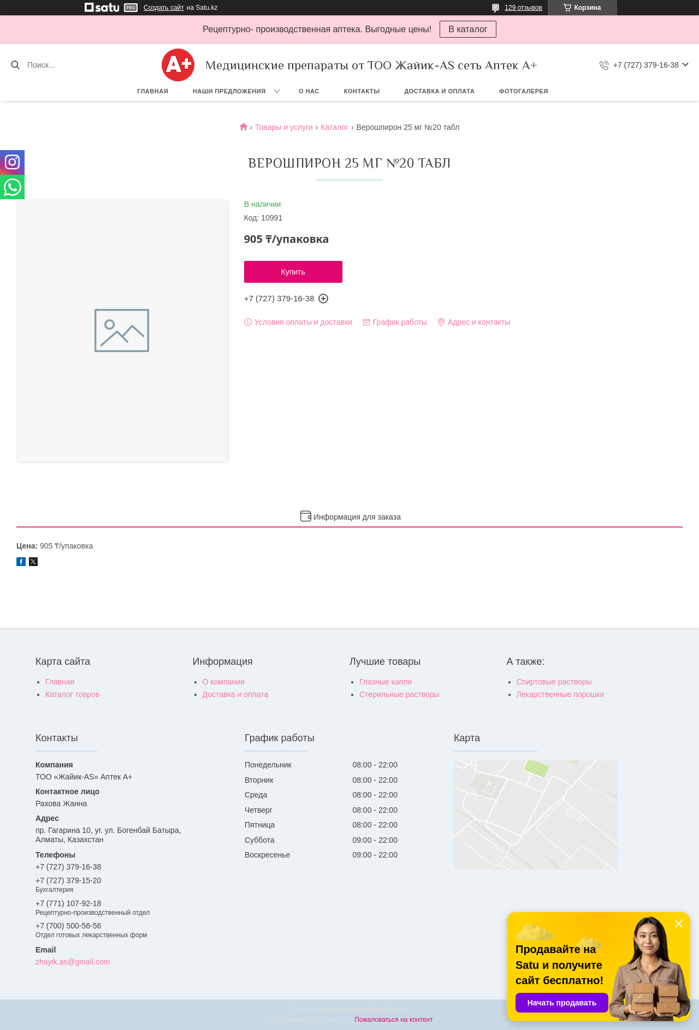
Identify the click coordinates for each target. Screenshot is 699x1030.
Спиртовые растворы (554, 681)
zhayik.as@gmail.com (72, 961)
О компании (224, 681)
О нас (309, 91)
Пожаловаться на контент (393, 1019)
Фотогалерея (523, 91)
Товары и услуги (284, 127)
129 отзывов (523, 7)
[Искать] (15, 65)
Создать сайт (164, 7)
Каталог (334, 127)
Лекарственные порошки (561, 694)
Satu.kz (396, 1010)
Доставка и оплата (439, 91)
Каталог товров (72, 694)
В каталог (467, 29)
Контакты (362, 91)
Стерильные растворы (399, 694)
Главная (152, 91)
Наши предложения (229, 91)
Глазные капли (385, 681)
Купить (293, 271)
